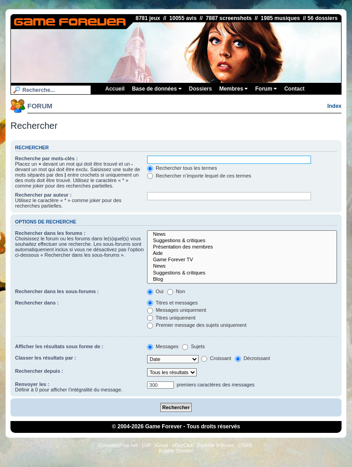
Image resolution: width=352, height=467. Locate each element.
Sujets (193, 346)
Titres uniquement (171, 317)
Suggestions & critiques (242, 241)
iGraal (161, 445)
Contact (294, 89)
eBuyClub (183, 445)
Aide (242, 253)
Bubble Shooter (176, 450)
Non (176, 291)
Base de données (157, 89)
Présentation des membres (242, 247)
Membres (233, 89)
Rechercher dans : (37, 302)
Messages (163, 346)
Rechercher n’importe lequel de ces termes (199, 175)
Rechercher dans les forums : (50, 233)
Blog (242, 279)
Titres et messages (172, 302)
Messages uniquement (176, 310)
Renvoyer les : (32, 384)
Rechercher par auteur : (43, 195)
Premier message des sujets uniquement (196, 325)
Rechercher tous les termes (182, 168)
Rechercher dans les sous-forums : (57, 291)
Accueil (115, 89)
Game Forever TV (242, 260)
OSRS (245, 445)
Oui (155, 291)
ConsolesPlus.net (118, 445)
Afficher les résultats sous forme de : (59, 346)
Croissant (216, 358)
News (242, 234)
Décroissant (252, 358)
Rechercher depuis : (39, 371)
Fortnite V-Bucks (216, 445)
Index (334, 106)
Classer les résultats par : (45, 357)
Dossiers (200, 89)
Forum (266, 89)
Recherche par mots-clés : (46, 158)
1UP (146, 445)
